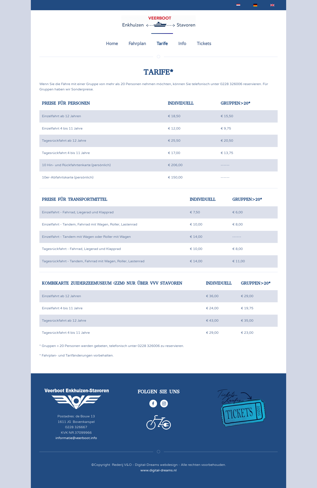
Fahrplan (137, 43)
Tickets (204, 43)
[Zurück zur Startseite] (158, 21)
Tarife (162, 43)
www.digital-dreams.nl (158, 470)
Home (112, 43)
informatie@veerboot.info (76, 438)
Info (182, 43)
